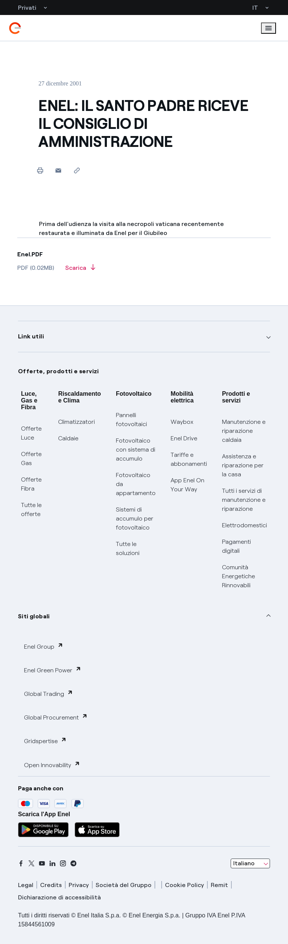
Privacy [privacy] (79, 885)
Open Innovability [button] (52, 765)
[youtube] (42, 863)
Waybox (182, 421)
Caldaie (68, 438)
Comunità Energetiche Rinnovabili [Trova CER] (238, 576)
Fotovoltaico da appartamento (136, 484)
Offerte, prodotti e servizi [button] (58, 371)
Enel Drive (184, 438)
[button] (58, 170)
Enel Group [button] (43, 646)
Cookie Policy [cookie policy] (184, 885)
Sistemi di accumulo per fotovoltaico (134, 518)
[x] (31, 863)
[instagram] (63, 863)
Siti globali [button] (34, 616)
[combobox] (250, 863)
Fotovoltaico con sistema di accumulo (135, 449)
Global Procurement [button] (56, 717)
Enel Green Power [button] (52, 670)
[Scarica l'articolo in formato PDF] (80, 270)
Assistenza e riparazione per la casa (243, 465)
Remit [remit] (219, 885)
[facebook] (21, 863)
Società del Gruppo (124, 885)
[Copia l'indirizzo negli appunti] (76, 170)
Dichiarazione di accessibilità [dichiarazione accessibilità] (59, 897)
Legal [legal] (25, 885)
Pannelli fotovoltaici (131, 419)
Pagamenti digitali (236, 546)
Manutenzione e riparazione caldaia (244, 430)
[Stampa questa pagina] (40, 170)
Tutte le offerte (31, 509)
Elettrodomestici (244, 525)
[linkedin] (53, 863)
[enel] (15, 28)
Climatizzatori (76, 421)
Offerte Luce (31, 433)
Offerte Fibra (31, 484)
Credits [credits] (51, 885)
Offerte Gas (31, 458)
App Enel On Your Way (187, 485)
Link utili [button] (31, 336)
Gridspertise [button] (45, 741)
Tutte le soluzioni (128, 548)
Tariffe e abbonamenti (189, 459)
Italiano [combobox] (244, 863)
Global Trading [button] (48, 693)
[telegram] (73, 863)
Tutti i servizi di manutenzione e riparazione (244, 499)
